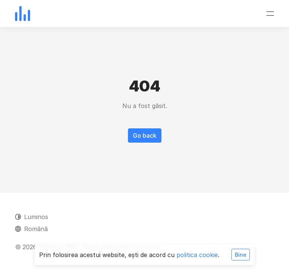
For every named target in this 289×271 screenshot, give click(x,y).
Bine (240, 254)
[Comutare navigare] (270, 13)
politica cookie (197, 255)
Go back (145, 135)
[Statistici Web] (22, 13)
